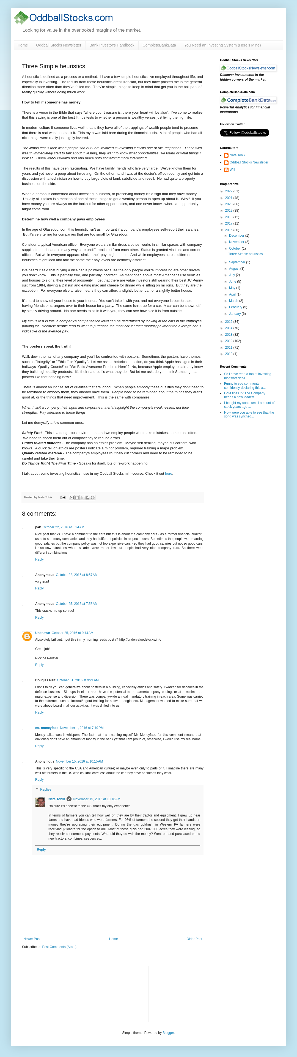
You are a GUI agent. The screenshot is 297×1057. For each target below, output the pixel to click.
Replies (45, 789)
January (235, 314)
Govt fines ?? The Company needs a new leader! (244, 395)
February (236, 307)
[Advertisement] (182, 993)
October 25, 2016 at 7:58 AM (77, 604)
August (234, 269)
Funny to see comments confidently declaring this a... (245, 385)
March (234, 301)
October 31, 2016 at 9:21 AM (78, 680)
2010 (229, 354)
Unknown (42, 633)
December (237, 235)
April (233, 294)
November (237, 242)
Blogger (168, 1033)
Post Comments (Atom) (59, 947)
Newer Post (31, 939)
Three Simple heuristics (245, 254)
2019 (229, 210)
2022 (229, 191)
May (232, 288)
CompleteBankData (159, 45)
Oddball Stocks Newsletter (58, 45)
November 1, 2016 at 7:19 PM (81, 728)
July (232, 275)
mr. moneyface (46, 728)
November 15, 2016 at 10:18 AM (96, 799)
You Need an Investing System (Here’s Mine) (222, 45)
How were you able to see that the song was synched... (249, 414)
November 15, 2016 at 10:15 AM (79, 761)
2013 (229, 335)
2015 (229, 322)
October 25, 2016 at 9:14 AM (73, 633)
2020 (229, 204)
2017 (229, 223)
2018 (229, 217)
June (233, 281)
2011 (229, 347)
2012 (229, 341)
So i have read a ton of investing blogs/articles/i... (247, 376)
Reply (39, 559)
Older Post (194, 939)
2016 (229, 230)
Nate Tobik (56, 799)
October (235, 248)
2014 (229, 328)
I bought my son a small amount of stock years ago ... (249, 405)
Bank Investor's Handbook (112, 45)
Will (232, 169)
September (237, 262)
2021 (229, 198)
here (168, 473)
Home (23, 45)
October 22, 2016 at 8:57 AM (77, 575)
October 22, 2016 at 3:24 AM (63, 527)
